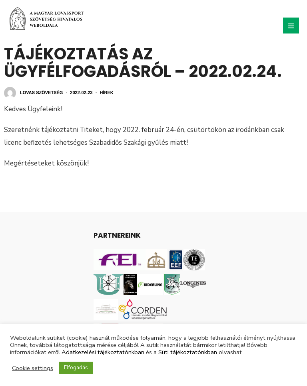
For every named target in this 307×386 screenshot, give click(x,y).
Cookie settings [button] (32, 368)
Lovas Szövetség (41, 92)
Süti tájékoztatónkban (187, 352)
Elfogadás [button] (76, 367)
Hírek (107, 92)
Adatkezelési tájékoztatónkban (103, 352)
